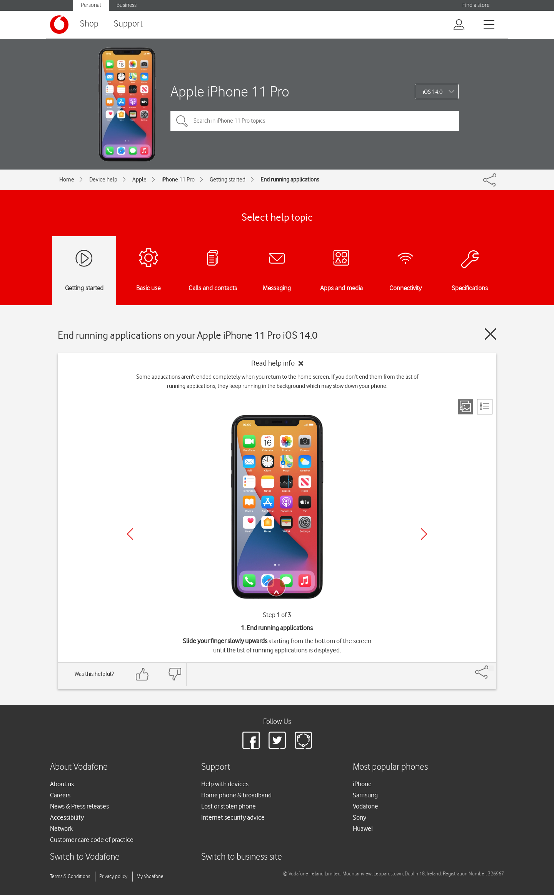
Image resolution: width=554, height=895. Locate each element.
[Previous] (130, 534)
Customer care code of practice (91, 839)
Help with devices (225, 784)
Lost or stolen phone (228, 806)
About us (62, 784)
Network (61, 828)
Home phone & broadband (236, 795)
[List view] (484, 406)
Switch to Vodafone (85, 857)
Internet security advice (233, 817)
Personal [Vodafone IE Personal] (91, 5)
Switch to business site (241, 857)
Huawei (363, 828)
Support (128, 24)
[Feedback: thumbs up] (142, 674)
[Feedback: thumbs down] (174, 674)
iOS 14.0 (432, 91)
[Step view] (465, 406)
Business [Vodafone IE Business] (127, 5)
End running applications (289, 179)
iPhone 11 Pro (178, 179)
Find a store (475, 5)
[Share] (491, 668)
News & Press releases (79, 806)
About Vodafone (79, 767)
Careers (60, 795)
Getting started (227, 179)
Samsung (365, 795)
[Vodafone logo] (59, 24)
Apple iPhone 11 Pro (229, 91)
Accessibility (67, 817)
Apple (139, 179)
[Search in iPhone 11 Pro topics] (314, 121)
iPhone (362, 784)
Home (66, 179)
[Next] (424, 534)
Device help (103, 179)
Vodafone (365, 806)
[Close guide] (490, 334)
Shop (89, 24)
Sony (359, 817)
